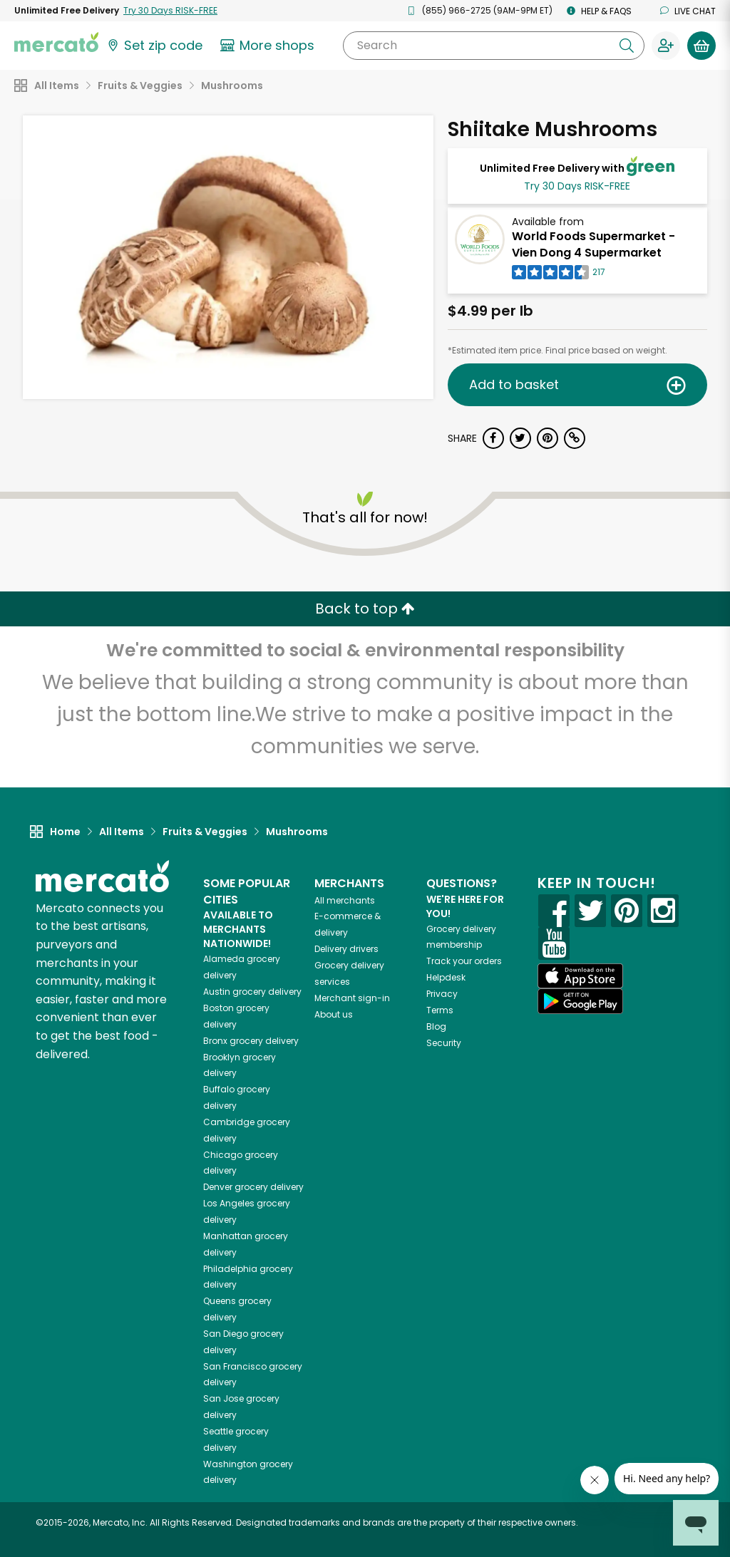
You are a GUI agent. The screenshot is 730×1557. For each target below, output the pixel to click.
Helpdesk (446, 977)
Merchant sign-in (352, 998)
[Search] (493, 45)
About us (333, 1014)
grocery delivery (252, 992)
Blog (436, 1026)
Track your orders (464, 961)
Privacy (442, 994)
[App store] (580, 976)
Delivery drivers (346, 949)
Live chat (688, 11)
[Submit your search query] (626, 45)
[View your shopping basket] (701, 45)
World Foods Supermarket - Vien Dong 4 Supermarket (593, 244)
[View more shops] (269, 45)
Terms (439, 1010)
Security (443, 1043)
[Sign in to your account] (666, 45)
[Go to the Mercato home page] (56, 41)
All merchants (344, 900)
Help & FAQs (599, 11)
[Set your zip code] (154, 45)
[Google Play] (580, 1000)
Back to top (365, 609)
